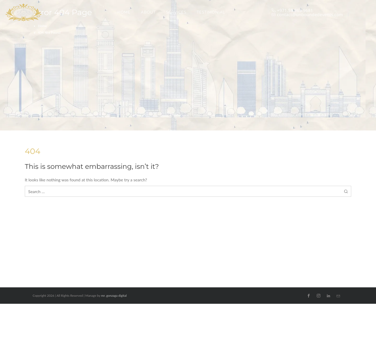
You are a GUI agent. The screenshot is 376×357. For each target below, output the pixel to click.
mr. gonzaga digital (114, 296)
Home (42, 26)
